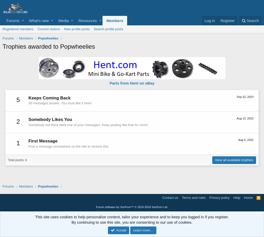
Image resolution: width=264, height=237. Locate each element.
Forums (12, 20)
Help (236, 198)
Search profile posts (108, 29)
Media (63, 20)
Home (248, 198)
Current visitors (49, 29)
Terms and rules (194, 198)
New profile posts (77, 29)
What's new (39, 20)
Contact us (170, 198)
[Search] (250, 20)
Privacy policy (219, 198)
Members (114, 20)
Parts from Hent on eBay (131, 83)
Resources (87, 20)
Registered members (18, 29)
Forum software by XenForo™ (132, 207)
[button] (23, 20)
